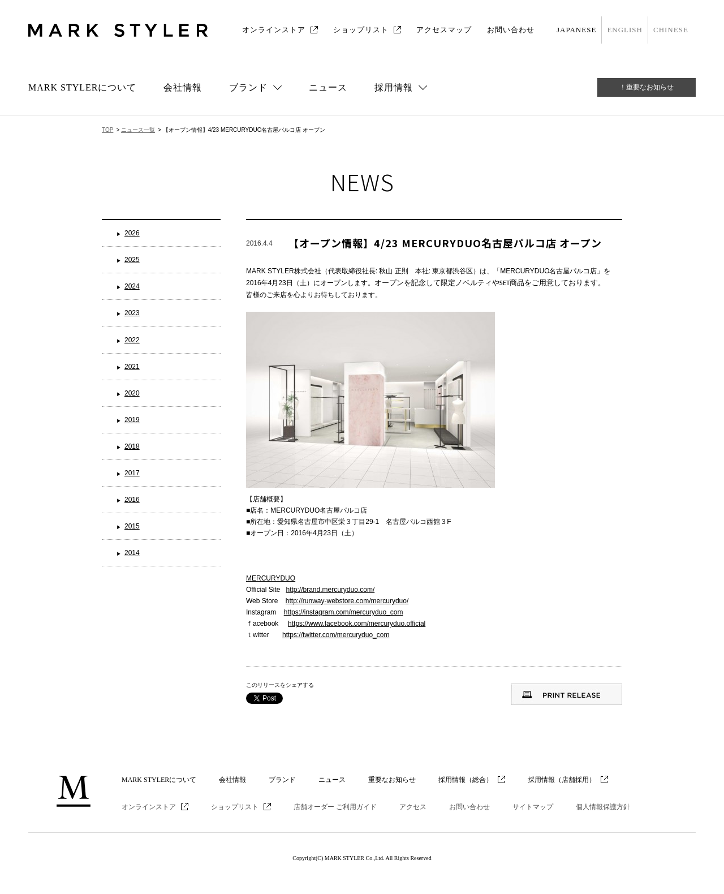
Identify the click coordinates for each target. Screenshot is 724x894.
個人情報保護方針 (603, 807)
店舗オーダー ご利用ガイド (335, 807)
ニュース (328, 87)
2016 (132, 500)
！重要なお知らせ (646, 87)
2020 (132, 393)
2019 (132, 420)
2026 (132, 233)
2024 (132, 286)
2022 (132, 340)
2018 (132, 446)
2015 (132, 526)
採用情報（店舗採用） (562, 780)
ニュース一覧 (138, 130)
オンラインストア (273, 29)
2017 (132, 473)
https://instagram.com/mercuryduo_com (343, 612)
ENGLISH (625, 29)
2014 (132, 553)
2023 (132, 313)
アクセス (412, 807)
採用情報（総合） (465, 780)
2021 (132, 367)
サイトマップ (532, 807)
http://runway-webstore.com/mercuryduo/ (347, 601)
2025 (132, 260)
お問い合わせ (511, 29)
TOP (107, 130)
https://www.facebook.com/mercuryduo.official (356, 623)
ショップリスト (361, 29)
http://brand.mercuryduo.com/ (330, 590)
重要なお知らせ (392, 780)
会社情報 (182, 87)
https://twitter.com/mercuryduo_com (335, 635)
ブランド (282, 780)
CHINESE (670, 29)
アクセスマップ (444, 29)
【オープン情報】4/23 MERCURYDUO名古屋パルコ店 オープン (445, 242)
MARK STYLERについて (82, 87)
